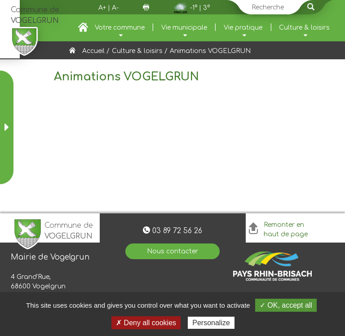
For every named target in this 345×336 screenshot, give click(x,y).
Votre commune (120, 27)
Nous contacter (172, 251)
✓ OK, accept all (286, 305)
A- (115, 7)
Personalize (211, 323)
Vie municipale (184, 27)
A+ (102, 7)
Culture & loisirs (304, 27)
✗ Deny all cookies (146, 323)
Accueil (93, 51)
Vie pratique (243, 27)
